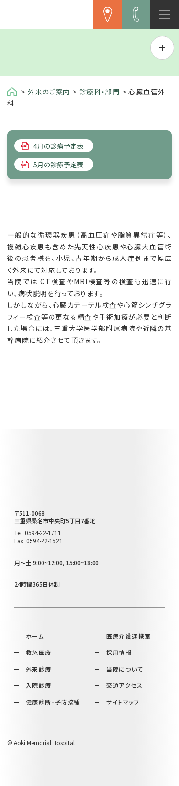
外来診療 (39, 669)
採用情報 (119, 652)
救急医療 (39, 652)
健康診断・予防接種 (53, 702)
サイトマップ (123, 702)
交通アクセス (124, 685)
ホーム (35, 636)
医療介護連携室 (128, 636)
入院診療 (39, 685)
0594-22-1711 (43, 533)
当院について (124, 669)
